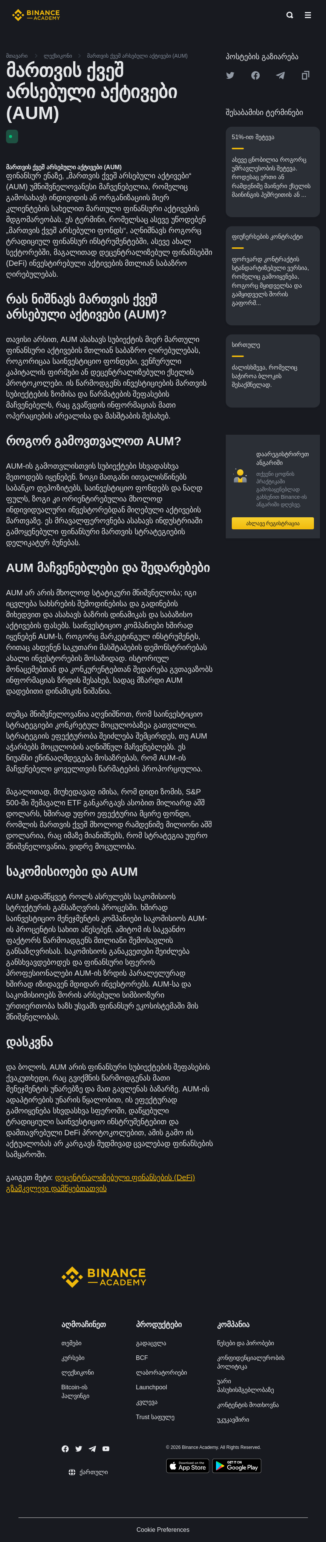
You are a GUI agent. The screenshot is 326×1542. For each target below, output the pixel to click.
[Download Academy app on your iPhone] (188, 1467)
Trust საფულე (155, 1417)
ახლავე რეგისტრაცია (273, 523)
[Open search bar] (287, 15)
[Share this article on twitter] (230, 75)
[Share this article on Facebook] (255, 75)
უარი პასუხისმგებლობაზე (245, 1385)
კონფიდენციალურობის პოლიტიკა (251, 1362)
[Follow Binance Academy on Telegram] (92, 1448)
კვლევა (147, 1402)
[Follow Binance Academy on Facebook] (65, 1449)
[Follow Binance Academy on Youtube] (106, 1448)
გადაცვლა (151, 1343)
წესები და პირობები (245, 1343)
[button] (307, 15)
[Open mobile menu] (308, 15)
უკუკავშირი (233, 1419)
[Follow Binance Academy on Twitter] (79, 1449)
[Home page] (36, 15)
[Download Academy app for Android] (236, 1467)
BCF (142, 1358)
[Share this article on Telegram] (280, 75)
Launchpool (151, 1387)
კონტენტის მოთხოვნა (248, 1405)
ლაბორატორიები (161, 1372)
